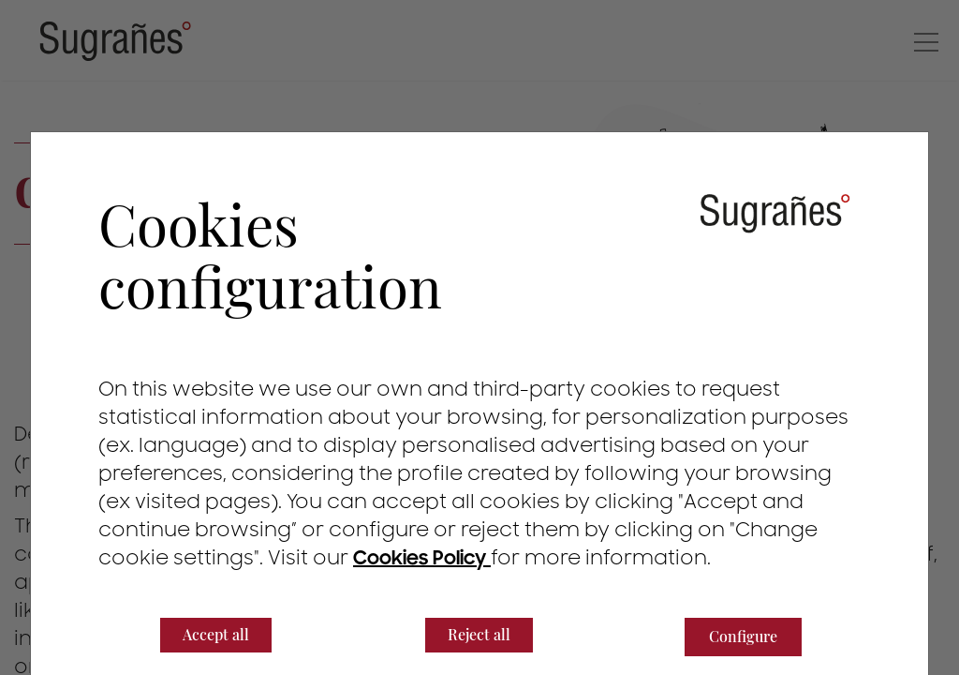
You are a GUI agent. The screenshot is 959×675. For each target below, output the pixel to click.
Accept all (216, 634)
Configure (743, 636)
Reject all (479, 634)
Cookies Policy (422, 558)
